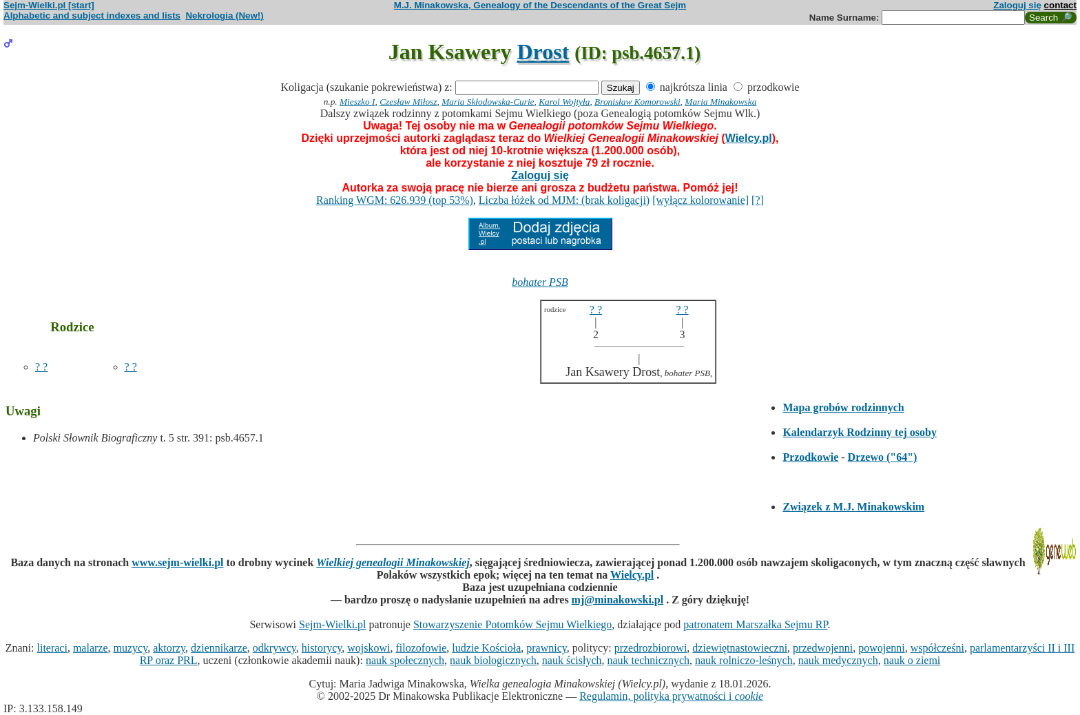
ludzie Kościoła (486, 648)
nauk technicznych (648, 660)
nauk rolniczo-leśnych (744, 660)
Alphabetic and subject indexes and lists (91, 15)
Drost (543, 51)
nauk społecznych (405, 660)
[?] (757, 200)
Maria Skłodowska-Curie (488, 101)
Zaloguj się (1017, 5)
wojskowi (368, 648)
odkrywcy (274, 648)
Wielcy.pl (748, 138)
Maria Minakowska (720, 101)
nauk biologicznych (493, 660)
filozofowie (421, 648)
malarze (90, 648)
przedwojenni (823, 648)
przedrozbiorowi (650, 648)
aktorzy (169, 648)
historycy (322, 648)
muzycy (131, 648)
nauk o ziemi (912, 660)
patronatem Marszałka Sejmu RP (755, 624)
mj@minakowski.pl (618, 599)
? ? (41, 367)
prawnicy (546, 648)
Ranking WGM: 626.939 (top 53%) (394, 200)
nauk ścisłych (572, 660)
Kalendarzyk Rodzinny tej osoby (859, 432)
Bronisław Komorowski (637, 101)
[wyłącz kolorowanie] (700, 200)
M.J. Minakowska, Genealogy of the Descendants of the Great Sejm (540, 5)
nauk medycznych (838, 660)
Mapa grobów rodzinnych (843, 407)
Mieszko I (357, 101)
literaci (52, 648)
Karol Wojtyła (564, 101)
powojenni (881, 648)
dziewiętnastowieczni (739, 648)
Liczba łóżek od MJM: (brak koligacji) (564, 200)
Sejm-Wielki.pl (332, 624)
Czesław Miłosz (408, 101)
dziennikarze (219, 648)
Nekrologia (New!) (224, 15)
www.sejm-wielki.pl (177, 562)
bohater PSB (540, 282)
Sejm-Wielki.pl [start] (48, 5)
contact (1060, 5)
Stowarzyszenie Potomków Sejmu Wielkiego (512, 624)
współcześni (937, 648)
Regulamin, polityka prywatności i (671, 696)
